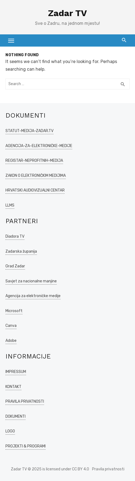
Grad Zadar (15, 266)
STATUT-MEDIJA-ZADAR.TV (29, 131)
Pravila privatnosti (108, 469)
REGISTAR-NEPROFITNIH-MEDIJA (34, 160)
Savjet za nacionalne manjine (31, 281)
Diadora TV (14, 236)
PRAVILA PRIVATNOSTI (24, 401)
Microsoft (14, 311)
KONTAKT (13, 386)
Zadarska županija (21, 251)
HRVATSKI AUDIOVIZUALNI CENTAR (35, 190)
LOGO (10, 431)
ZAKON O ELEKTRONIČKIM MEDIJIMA (35, 175)
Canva (11, 325)
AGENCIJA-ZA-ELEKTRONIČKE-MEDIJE (38, 146)
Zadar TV (67, 13)
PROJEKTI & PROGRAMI (25, 446)
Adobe (11, 340)
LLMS (9, 205)
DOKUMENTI (15, 416)
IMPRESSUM (15, 371)
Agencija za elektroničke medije (33, 296)
